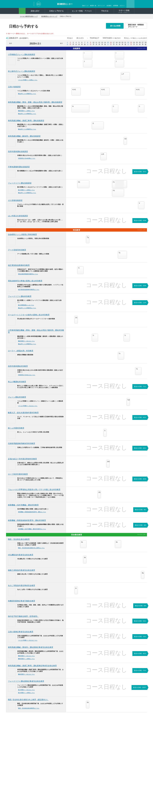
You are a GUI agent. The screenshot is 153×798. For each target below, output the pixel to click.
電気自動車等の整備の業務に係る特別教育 (25, 283)
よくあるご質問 (50, 764)
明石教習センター (123, 735)
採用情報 (115, 5)
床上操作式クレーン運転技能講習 (21, 71)
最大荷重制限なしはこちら (27, 307)
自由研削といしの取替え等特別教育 (22, 237)
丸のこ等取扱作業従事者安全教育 (21, 588)
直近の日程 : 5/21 (140, 623)
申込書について (50, 738)
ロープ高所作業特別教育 (18, 477)
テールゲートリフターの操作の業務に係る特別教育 (29, 317)
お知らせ (74, 738)
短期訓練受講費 (52, 755)
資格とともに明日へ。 (79, 750)
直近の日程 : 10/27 (139, 690)
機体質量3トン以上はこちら (27, 343)
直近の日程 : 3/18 (140, 223)
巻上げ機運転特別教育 (17, 384)
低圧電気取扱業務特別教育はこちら (29, 292)
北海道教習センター (105, 735)
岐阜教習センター (104, 753)
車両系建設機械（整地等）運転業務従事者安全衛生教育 (30, 650)
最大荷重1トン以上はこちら (27, 692)
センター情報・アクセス (82, 11)
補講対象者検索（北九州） (54, 773)
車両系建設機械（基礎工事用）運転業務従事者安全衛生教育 (32, 668)
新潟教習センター (65, 4)
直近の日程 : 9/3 (140, 527)
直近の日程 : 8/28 (140, 481)
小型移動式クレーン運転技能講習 (21, 54)
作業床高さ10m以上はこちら (27, 377)
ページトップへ (141, 48)
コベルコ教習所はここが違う (81, 732)
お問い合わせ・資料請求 (42, 785)
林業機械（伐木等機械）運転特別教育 (23, 507)
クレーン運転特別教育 (17, 399)
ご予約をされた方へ (52, 735)
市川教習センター (104, 747)
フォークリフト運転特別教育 (19, 299)
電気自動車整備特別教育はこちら (29, 276)
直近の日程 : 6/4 (140, 608)
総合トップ (85, 5)
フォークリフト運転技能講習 (19, 185)
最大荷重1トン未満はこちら (27, 192)
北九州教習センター (124, 755)
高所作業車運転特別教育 (18, 368)
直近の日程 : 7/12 (140, 673)
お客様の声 (75, 741)
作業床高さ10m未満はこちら (27, 160)
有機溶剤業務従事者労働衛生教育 (21, 603)
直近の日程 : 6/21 (140, 450)
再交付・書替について (53, 741)
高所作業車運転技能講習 (18, 154)
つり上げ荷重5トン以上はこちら (28, 408)
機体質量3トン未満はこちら (27, 113)
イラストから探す (28, 741)
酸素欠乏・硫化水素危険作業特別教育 (23, 415)
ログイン (122, 5)
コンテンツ (75, 744)
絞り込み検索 (116, 26)
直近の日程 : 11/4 (140, 305)
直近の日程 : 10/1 (140, 639)
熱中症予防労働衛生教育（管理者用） (23, 619)
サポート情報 (124, 11)
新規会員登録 (76, 759)
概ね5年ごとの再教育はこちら (28, 93)
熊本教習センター (123, 758)
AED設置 (48, 767)
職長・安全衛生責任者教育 (19, 542)
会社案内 (109, 5)
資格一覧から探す (28, 738)
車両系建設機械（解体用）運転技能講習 (24, 138)
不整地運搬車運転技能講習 (19, 169)
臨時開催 (74, 735)
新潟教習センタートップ (53, 16)
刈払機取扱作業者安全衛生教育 (20, 557)
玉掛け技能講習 (14, 87)
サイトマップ (65, 788)
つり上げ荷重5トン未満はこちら (28, 80)
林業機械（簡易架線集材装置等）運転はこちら (33, 514)
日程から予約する (56, 11)
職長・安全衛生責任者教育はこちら (29, 710)
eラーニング (101, 5)
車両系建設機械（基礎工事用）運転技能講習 (26, 123)
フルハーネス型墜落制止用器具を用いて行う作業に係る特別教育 (34, 492)
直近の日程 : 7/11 (140, 389)
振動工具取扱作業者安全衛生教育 (21, 572)
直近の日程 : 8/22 (140, 656)
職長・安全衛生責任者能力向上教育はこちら (32, 550)
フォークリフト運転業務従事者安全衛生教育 (26, 684)
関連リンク (78, 788)
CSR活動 (74, 769)
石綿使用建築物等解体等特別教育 (21, 446)
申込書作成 (75, 761)
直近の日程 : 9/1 (140, 512)
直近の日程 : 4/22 (140, 420)
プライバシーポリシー (63, 785)
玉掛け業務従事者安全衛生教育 (20, 634)
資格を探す (35, 11)
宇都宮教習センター (105, 744)
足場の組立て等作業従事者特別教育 (22, 461)
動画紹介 (74, 753)
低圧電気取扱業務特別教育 (19, 268)
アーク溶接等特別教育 (17, 252)
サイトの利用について (108, 785)
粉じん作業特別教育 (16, 430)
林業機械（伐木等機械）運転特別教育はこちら (33, 531)
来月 (61, 43)
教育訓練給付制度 (53, 750)
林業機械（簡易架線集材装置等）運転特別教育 (27, 523)
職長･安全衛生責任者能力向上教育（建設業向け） (28, 702)
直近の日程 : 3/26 (140, 288)
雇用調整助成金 (52, 753)
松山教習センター (123, 752)
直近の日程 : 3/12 (140, 174)
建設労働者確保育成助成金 (56, 747)
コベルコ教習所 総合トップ (30, 16)
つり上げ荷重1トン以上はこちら (28, 642)
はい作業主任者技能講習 (18, 218)
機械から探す (27, 735)
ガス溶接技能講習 (15, 203)
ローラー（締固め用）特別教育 (20, 353)
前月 (10, 43)
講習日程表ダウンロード (54, 770)
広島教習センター (123, 744)
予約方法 (104, 11)
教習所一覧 (93, 5)
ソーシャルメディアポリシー (86, 785)
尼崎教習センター (104, 755)
